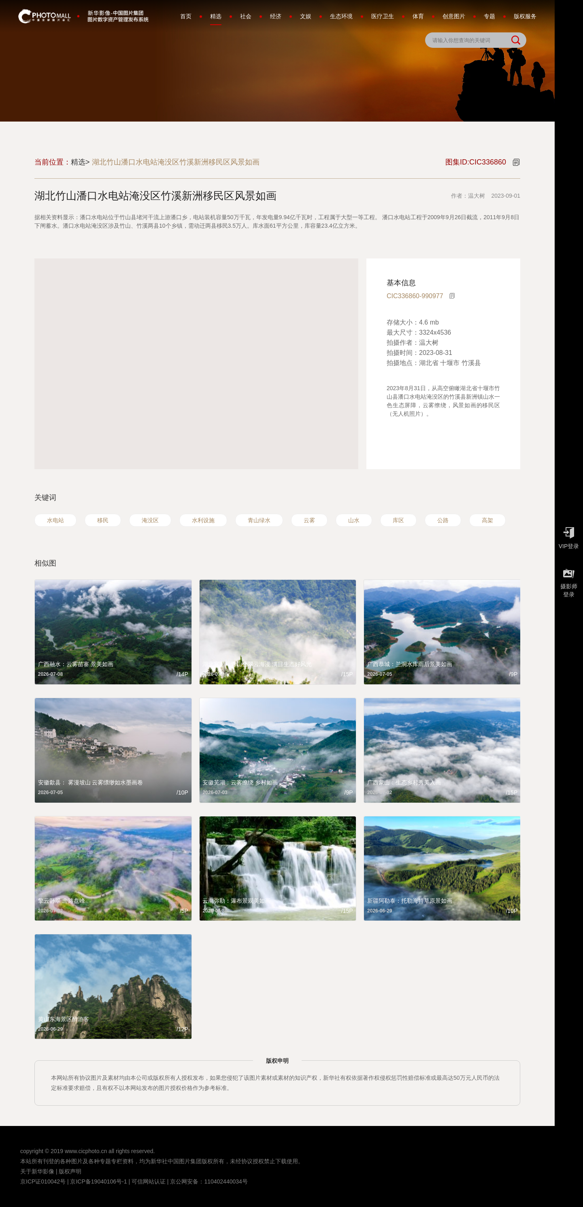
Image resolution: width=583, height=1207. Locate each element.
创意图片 (454, 16)
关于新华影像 (37, 1171)
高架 (487, 520)
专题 (489, 16)
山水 (354, 520)
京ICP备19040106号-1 (98, 1181)
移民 (103, 520)
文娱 (305, 16)
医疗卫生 (382, 16)
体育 (418, 16)
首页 (185, 16)
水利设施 (203, 520)
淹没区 (150, 520)
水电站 (55, 520)
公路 (443, 520)
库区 (398, 520)
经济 (275, 16)
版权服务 (525, 16)
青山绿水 (259, 520)
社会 (245, 16)
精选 (215, 19)
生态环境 (341, 16)
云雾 (309, 520)
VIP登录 (569, 536)
